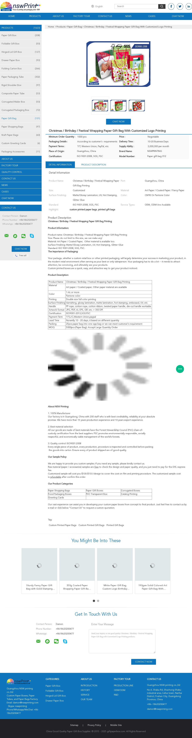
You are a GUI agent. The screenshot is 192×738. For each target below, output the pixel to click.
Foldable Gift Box (21, 43)
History (85, 690)
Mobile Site (116, 725)
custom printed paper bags (62, 525)
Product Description (93, 165)
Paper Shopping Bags (21, 126)
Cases (151, 16)
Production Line (123, 686)
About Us (58, 16)
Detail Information (60, 165)
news (5, 185)
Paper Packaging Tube (21, 77)
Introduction (89, 686)
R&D (116, 695)
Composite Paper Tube (21, 93)
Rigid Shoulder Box (21, 85)
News (128, 16)
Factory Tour (81, 16)
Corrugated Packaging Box (21, 110)
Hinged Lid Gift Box (21, 52)
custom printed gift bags (91, 525)
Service (85, 695)
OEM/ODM (119, 690)
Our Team (86, 699)
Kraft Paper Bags (21, 135)
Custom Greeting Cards (21, 143)
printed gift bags (115, 525)
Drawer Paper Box (21, 60)
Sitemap (74, 725)
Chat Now (178, 16)
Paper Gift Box (21, 35)
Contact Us (105, 16)
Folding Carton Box (21, 68)
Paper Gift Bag (21, 118)
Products (35, 16)
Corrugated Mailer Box (21, 101)
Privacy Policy (94, 725)
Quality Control (12, 172)
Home (11, 16)
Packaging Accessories (21, 151)
